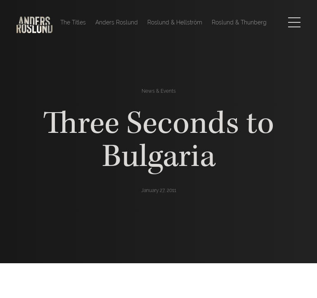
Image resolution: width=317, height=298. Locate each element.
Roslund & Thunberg (239, 22)
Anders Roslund (116, 22)
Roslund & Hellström (174, 22)
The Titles (73, 22)
